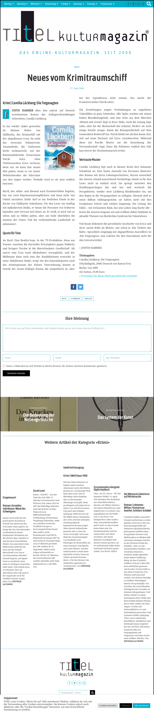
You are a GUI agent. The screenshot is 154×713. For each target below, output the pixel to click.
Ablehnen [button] (125, 705)
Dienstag (21, 3)
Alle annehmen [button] (141, 705)
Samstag (77, 3)
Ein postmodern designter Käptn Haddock (107, 488)
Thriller (88, 299)
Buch (64, 299)
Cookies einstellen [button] (107, 705)
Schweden (75, 299)
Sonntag (91, 3)
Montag (7, 3)
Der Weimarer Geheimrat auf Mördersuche (136, 495)
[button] (92, 692)
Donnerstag (50, 3)
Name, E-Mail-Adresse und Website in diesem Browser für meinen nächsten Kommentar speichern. (56, 366)
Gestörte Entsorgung (73, 467)
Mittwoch (35, 3)
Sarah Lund (39, 490)
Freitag (64, 3)
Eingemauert (9, 497)
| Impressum (106, 3)
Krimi (77, 67)
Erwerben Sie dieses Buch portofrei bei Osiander (109, 276)
